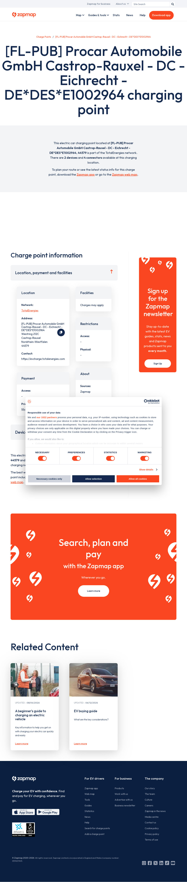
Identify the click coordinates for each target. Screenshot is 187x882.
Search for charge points (97, 828)
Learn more (93, 590)
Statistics (89, 811)
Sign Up (158, 363)
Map (78, 15)
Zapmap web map (124, 174)
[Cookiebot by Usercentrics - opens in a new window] (146, 401)
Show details (146, 469)
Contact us (150, 822)
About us (121, 3)
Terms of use (151, 839)
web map (17, 482)
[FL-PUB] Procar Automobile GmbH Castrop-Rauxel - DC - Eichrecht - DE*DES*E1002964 (103, 36)
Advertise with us (124, 799)
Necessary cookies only (49, 479)
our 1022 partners (47, 417)
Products (119, 788)
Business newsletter (125, 805)
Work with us (121, 793)
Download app (161, 15)
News (129, 15)
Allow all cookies (138, 479)
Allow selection (93, 479)
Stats (116, 15)
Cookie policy (152, 828)
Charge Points (43, 36)
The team (150, 793)
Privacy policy (152, 834)
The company (154, 778)
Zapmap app (86, 174)
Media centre (152, 816)
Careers (149, 805)
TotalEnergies (29, 310)
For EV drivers (94, 778)
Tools (87, 799)
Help (143, 15)
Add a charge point (94, 834)
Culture (148, 799)
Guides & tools (97, 15)
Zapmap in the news (155, 811)
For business (123, 778)
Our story (150, 788)
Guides (88, 805)
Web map (89, 793)
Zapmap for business (98, 3)
